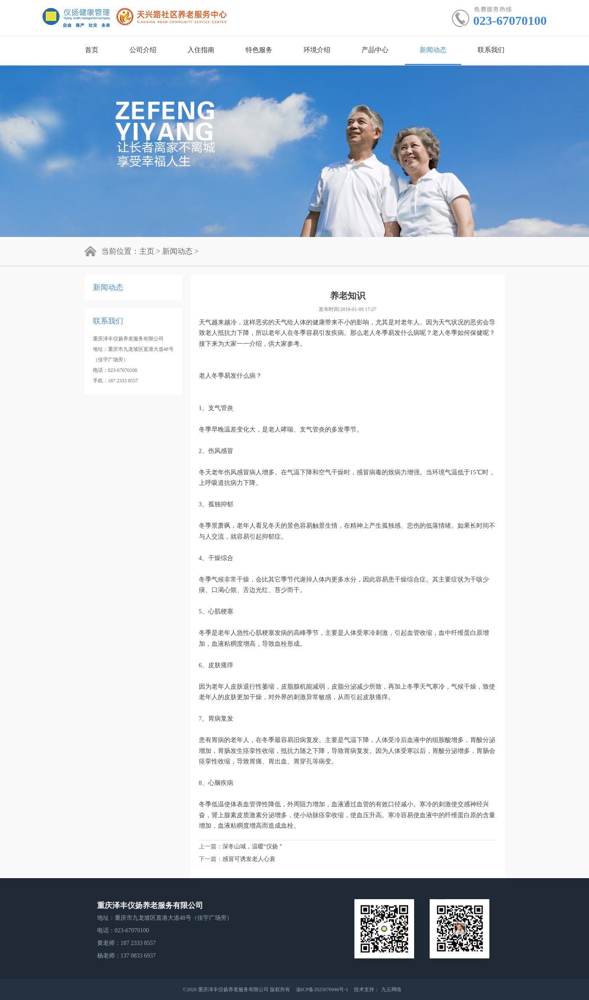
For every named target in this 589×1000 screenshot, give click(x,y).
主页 (146, 251)
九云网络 (391, 989)
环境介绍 (317, 49)
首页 (91, 49)
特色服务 (259, 49)
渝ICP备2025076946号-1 (323, 989)
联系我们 (491, 49)
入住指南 (201, 49)
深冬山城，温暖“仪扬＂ (253, 846)
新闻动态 (433, 49)
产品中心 (375, 49)
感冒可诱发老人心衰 (248, 859)
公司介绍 (142, 49)
